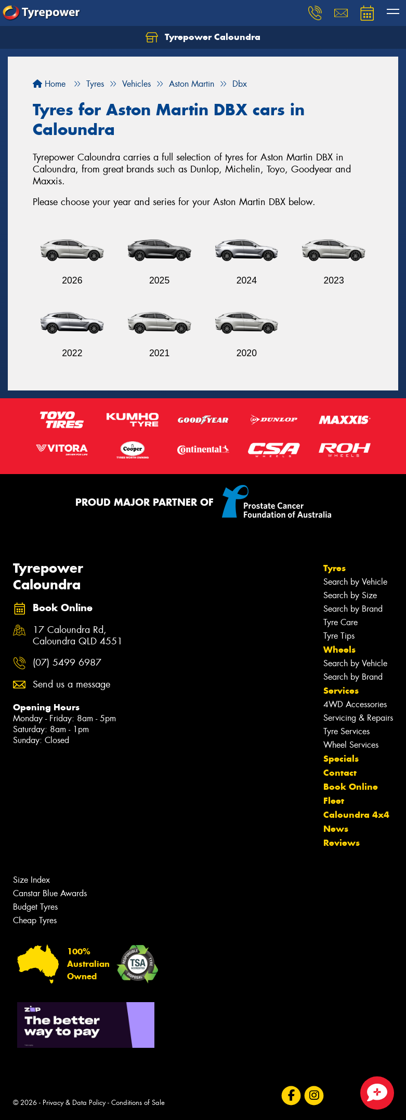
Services (341, 690)
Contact (340, 772)
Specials (341, 758)
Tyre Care (340, 622)
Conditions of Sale (138, 1102)
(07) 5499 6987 (67, 663)
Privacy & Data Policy (74, 1102)
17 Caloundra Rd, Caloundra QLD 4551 (78, 636)
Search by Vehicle (355, 581)
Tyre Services (346, 731)
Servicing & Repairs (358, 717)
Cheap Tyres (35, 920)
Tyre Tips (339, 635)
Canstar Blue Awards (50, 893)
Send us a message (71, 685)
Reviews (341, 842)
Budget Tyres (35, 906)
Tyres (334, 568)
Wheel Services (350, 744)
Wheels (339, 649)
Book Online (350, 786)
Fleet (333, 800)
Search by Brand (353, 608)
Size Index (31, 879)
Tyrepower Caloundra (203, 37)
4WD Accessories (355, 704)
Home (49, 83)
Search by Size (350, 595)
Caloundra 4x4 (356, 814)
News (335, 828)
